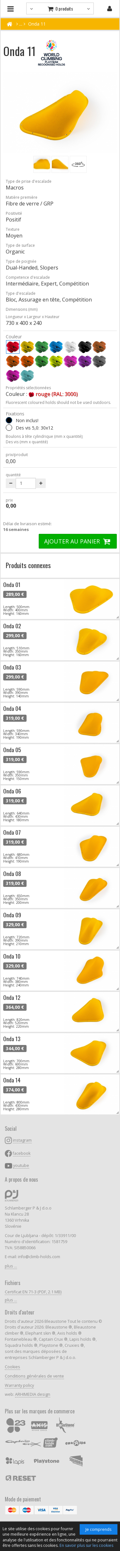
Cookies (12, 1367)
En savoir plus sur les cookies (86, 1545)
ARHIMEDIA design (32, 1394)
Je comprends (98, 1529)
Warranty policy (19, 1385)
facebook (21, 1153)
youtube (21, 1165)
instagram (22, 1140)
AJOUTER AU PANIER (77, 541)
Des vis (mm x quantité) (27, 442)
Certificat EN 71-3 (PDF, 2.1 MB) (33, 1292)
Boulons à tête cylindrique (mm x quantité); (44, 436)
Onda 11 (37, 24)
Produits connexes (28, 565)
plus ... (11, 1266)
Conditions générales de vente (34, 1376)
